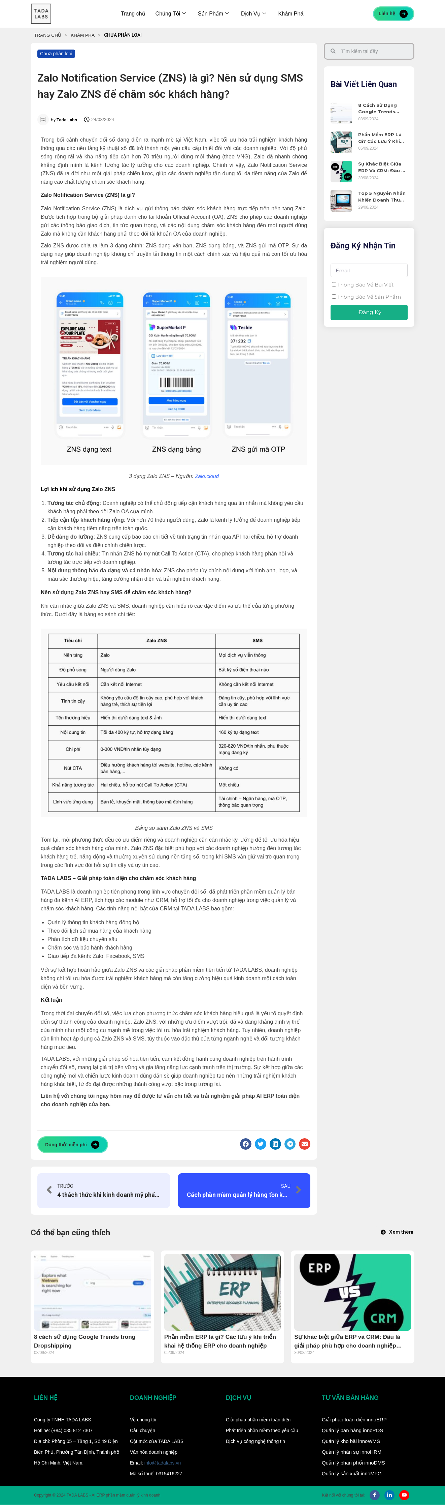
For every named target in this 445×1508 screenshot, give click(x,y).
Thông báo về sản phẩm (369, 296)
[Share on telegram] (290, 1144)
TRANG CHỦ (48, 35)
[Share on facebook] (245, 1144)
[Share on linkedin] (275, 1144)
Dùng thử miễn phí (72, 1145)
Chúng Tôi (171, 13)
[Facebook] (375, 1499)
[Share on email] (304, 1144)
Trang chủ (133, 14)
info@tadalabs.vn (162, 1466)
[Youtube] (404, 1499)
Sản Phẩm (213, 13)
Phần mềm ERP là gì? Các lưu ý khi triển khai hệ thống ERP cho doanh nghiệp (382, 137)
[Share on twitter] (260, 1144)
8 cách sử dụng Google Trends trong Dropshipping (377, 108)
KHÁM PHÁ (83, 35)
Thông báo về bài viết (365, 284)
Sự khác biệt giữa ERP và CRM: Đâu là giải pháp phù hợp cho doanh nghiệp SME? (382, 167)
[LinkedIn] (389, 1499)
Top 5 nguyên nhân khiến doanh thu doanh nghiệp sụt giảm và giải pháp (382, 196)
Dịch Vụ (253, 13)
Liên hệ (394, 14)
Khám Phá (291, 14)
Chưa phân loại (56, 53)
